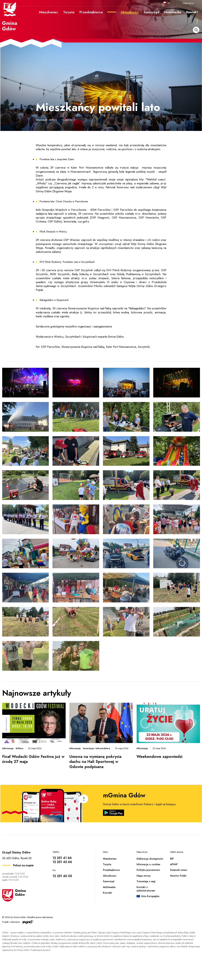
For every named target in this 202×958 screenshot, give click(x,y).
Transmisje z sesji (146, 881)
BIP (168, 3)
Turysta (107, 864)
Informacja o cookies (148, 864)
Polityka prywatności (148, 870)
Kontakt (107, 893)
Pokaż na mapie (23, 865)
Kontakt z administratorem (146, 888)
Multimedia (109, 887)
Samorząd (108, 881)
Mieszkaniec (110, 859)
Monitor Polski (178, 876)
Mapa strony (188, 3)
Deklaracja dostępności (150, 859)
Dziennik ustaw (178, 870)
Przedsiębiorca (111, 870)
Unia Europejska (150, 896)
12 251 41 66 (62, 858)
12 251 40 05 (62, 876)
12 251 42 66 (62, 862)
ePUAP (174, 864)
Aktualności (109, 876)
